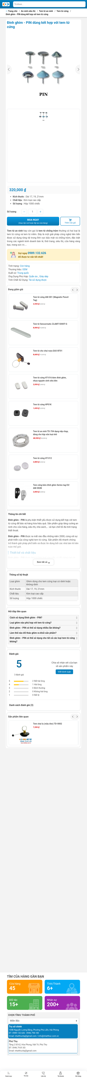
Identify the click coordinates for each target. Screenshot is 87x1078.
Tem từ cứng (62, 11)
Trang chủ (12, 11)
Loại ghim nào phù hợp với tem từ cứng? (30, 622)
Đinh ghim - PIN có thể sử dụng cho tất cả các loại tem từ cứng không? (42, 640)
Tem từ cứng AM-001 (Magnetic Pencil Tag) (50, 298)
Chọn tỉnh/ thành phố (21, 1015)
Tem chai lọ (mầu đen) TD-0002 (47, 724)
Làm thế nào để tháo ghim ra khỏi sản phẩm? (33, 633)
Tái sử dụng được (38, 280)
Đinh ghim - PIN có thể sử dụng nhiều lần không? (35, 627)
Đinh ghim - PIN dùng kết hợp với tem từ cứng (27, 14)
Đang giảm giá (15, 289)
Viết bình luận (64, 671)
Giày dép (43, 276)
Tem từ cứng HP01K (42, 404)
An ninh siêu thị (28, 11)
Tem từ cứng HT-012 (42, 458)
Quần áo (33, 276)
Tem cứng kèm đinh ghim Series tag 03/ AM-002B (51, 486)
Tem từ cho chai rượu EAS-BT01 (47, 351)
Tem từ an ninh (46, 11)
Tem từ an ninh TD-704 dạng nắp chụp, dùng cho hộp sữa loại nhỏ (50, 433)
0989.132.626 (37, 253)
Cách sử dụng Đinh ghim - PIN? (26, 617)
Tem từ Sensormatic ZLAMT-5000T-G (50, 324)
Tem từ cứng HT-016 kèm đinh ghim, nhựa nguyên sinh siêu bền (49, 379)
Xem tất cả (43, 562)
